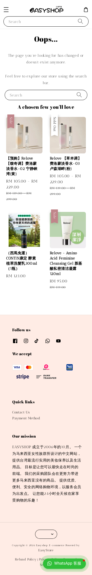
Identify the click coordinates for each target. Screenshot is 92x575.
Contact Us (21, 412)
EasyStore (45, 550)
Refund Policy (25, 559)
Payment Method (26, 418)
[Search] (80, 21)
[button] (6, 9)
